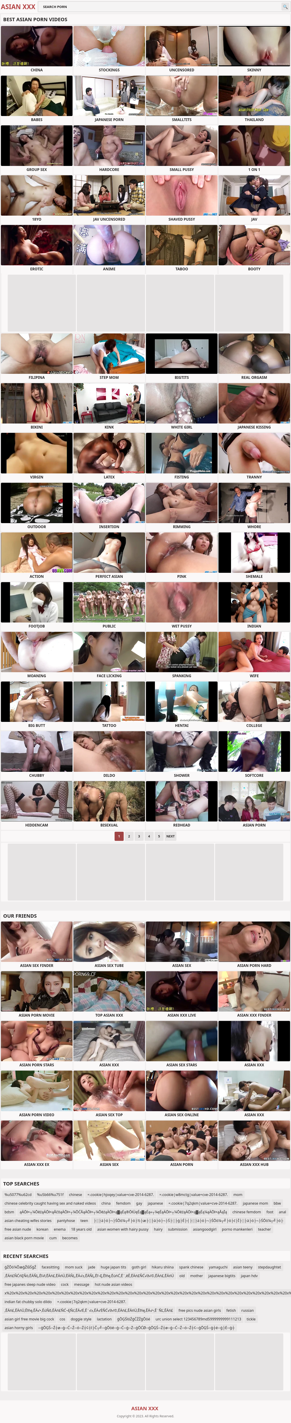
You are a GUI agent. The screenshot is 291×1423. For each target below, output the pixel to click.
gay (139, 1203)
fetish (231, 1310)
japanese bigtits (222, 1275)
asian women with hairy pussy (122, 1229)
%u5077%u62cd (18, 1194)
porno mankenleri (237, 1229)
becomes (70, 1237)
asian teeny (243, 1267)
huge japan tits (113, 1267)
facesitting (50, 1267)
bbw (277, 1203)
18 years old (81, 1229)
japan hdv (249, 1275)
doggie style (81, 1319)
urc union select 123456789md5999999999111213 (198, 1319)
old (182, 1275)
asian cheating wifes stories (28, 1220)
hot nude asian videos (113, 1284)
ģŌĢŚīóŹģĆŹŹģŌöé (133, 1319)
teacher (264, 1229)
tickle (251, 1319)
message (81, 1284)
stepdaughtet (269, 1267)
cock (65, 1284)
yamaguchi (218, 1267)
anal (282, 1211)
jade (91, 1267)
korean (42, 1229)
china (106, 1203)
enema (60, 1229)
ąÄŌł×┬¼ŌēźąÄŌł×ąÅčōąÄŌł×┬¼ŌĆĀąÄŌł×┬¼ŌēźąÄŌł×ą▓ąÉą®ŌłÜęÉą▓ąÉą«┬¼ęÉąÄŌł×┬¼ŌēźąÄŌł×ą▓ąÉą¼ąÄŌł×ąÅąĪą (123, 1211)
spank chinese (191, 1267)
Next (170, 836)
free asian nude (18, 1229)
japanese (155, 1203)
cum (53, 1237)
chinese (75, 1194)
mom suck (74, 1267)
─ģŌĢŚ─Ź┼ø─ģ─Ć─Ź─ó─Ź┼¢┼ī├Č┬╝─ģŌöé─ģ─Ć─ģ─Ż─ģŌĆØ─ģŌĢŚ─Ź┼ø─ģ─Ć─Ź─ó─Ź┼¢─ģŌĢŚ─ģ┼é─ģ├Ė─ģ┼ (136, 1327)
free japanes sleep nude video (30, 1284)
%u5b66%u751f (50, 1194)
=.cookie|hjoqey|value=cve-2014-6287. (121, 1194)
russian (247, 1310)
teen (84, 1220)
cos (62, 1319)
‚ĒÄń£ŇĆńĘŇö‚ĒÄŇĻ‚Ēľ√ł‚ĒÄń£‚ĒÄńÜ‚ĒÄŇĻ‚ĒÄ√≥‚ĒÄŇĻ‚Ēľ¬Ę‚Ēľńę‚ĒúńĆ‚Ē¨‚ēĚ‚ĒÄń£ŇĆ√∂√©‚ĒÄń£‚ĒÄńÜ (89, 1275)
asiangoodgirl (204, 1229)
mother (196, 1275)
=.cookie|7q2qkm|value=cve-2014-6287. (202, 1203)
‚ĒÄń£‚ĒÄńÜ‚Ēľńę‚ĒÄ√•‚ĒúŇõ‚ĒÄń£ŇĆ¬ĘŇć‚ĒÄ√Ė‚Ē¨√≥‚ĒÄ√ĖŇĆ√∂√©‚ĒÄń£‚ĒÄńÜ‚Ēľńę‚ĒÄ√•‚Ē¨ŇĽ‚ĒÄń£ (89, 1310)
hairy (158, 1229)
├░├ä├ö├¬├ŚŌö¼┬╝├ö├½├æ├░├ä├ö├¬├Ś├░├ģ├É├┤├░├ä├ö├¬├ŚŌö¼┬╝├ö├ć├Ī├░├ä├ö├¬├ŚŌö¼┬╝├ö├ (188, 1220)
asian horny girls (19, 1327)
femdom (123, 1203)
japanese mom (255, 1203)
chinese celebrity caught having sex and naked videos (50, 1203)
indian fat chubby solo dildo (28, 1301)
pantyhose (66, 1220)
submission (178, 1229)
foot (269, 1211)
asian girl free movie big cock (29, 1319)
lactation (104, 1319)
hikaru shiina (163, 1267)
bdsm (9, 1211)
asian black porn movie (24, 1237)
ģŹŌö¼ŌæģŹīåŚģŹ (20, 1267)
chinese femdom (246, 1211)
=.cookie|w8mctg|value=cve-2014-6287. (193, 1194)
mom (238, 1194)
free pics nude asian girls (199, 1310)
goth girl (139, 1267)
